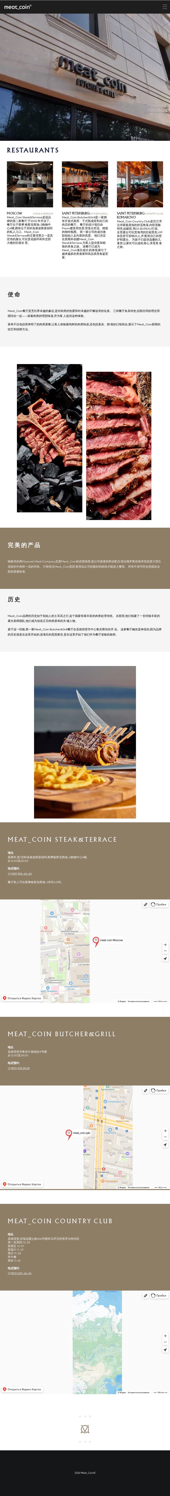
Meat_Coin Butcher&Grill (62, 1034)
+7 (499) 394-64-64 (20, 873)
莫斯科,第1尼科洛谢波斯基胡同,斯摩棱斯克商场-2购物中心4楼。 (49, 857)
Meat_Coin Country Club (60, 1221)
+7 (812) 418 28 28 (19, 1068)
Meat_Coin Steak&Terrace (62, 840)
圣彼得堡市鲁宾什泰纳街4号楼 (27, 1051)
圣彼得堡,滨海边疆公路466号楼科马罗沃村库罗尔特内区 (43, 1238)
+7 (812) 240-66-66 (19, 1273)
